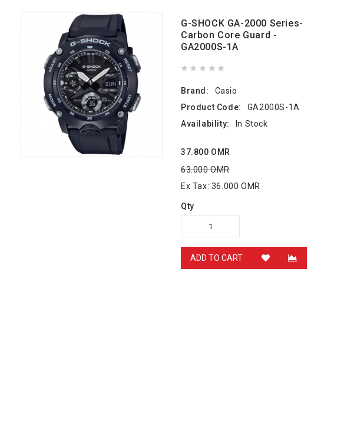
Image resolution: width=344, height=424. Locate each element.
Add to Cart (216, 258)
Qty (187, 206)
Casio (226, 90)
